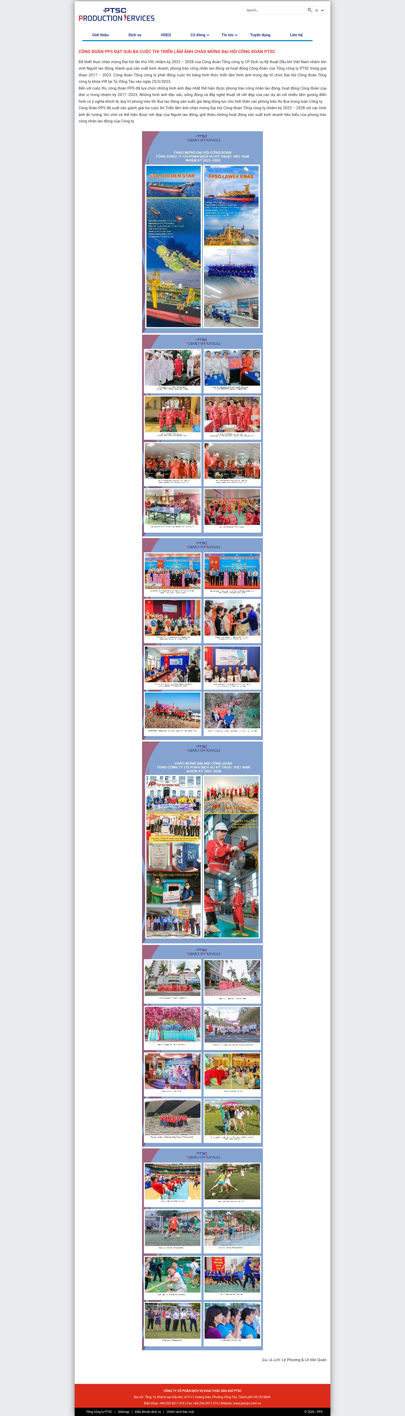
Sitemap (123, 1412)
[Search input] (276, 9)
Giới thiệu (100, 35)
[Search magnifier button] (309, 10)
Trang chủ (89, 1359)
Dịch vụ (135, 35)
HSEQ (166, 35)
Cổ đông (198, 35)
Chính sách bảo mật (180, 1412)
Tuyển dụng (260, 35)
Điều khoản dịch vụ (148, 1412)
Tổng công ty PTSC (99, 1412)
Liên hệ (296, 35)
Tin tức (228, 35)
